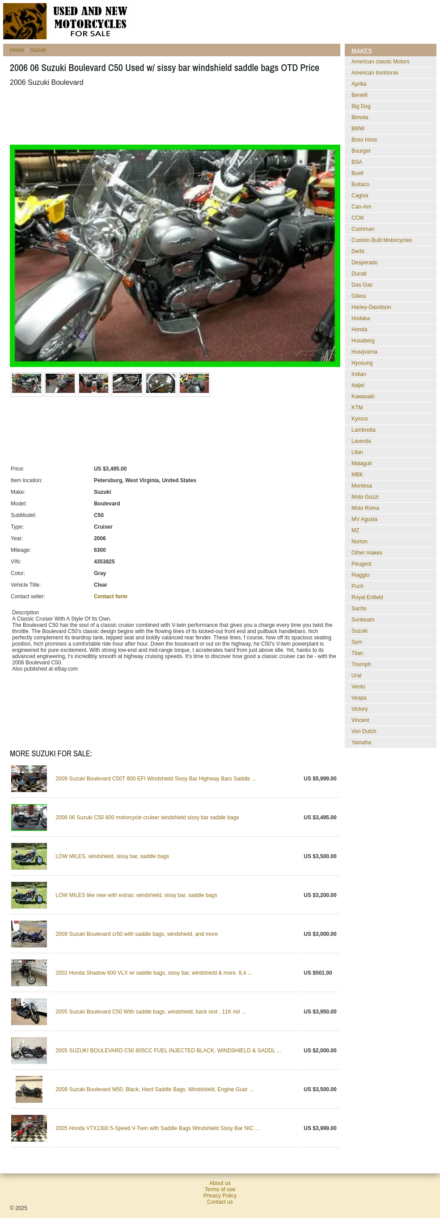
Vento (358, 687)
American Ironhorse (374, 73)
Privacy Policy (220, 1196)
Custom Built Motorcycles (381, 240)
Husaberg (363, 341)
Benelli (359, 95)
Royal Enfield (367, 597)
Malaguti (361, 463)
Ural (356, 675)
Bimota (359, 117)
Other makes (366, 553)
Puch (357, 586)
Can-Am (361, 207)
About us (219, 1183)
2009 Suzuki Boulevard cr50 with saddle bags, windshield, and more (136, 934)
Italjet (357, 385)
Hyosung (361, 363)
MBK (357, 474)
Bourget (360, 151)
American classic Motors (380, 61)
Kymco (359, 419)
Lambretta (363, 430)
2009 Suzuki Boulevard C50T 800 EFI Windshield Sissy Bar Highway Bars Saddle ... (155, 779)
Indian (358, 374)
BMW (357, 128)
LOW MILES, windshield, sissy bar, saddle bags (112, 856)
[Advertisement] (172, 116)
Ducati (359, 274)
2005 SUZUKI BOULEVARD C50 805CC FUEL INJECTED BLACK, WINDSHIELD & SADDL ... (168, 1050)
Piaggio (360, 575)
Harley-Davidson (371, 307)
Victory (359, 709)
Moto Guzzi (365, 497)
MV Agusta (364, 519)
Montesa (361, 486)
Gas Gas (361, 285)
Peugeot (361, 564)
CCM (357, 218)
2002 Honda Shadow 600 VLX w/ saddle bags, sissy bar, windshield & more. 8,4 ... (153, 973)
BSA (356, 162)
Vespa (358, 698)
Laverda (361, 441)
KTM (357, 408)
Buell (357, 173)
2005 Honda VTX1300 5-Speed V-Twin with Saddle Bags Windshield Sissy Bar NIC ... (157, 1128)
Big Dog (361, 106)
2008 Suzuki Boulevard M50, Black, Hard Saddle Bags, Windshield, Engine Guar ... (154, 1089)
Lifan (357, 452)
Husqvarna (364, 352)
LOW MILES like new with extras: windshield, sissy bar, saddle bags (136, 895)
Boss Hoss (364, 140)
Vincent (360, 720)
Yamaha (361, 742)
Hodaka (360, 318)
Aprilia (358, 84)
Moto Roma (365, 508)
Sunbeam (362, 620)
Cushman (362, 229)
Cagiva (359, 195)
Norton (359, 541)
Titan (357, 653)
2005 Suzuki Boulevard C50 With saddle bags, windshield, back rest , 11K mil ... (150, 1012)
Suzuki (38, 50)
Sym (356, 642)
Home (17, 50)
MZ (355, 530)
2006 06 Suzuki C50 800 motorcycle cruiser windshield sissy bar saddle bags (147, 817)
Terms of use (220, 1189)
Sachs (358, 608)
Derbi (357, 251)
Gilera (358, 296)
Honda (359, 329)
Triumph (361, 664)
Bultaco (360, 184)
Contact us (220, 1202)
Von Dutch (363, 731)
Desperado (364, 262)
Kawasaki (362, 396)
